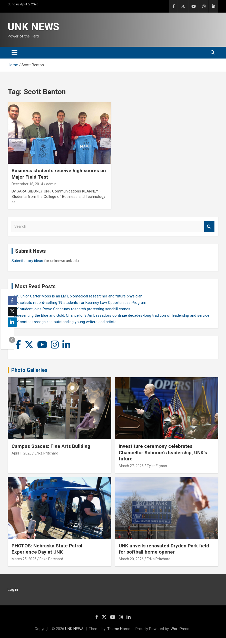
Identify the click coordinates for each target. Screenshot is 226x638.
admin (51, 184)
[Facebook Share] (12, 300)
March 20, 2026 (131, 559)
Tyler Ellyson (157, 466)
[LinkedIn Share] (12, 322)
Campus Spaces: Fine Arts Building (51, 446)
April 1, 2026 (22, 453)
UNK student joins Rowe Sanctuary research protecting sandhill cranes (71, 309)
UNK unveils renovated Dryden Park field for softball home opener (164, 549)
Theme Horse (118, 628)
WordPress (180, 628)
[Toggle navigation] (14, 53)
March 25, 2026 (24, 559)
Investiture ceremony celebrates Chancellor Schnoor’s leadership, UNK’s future (163, 452)
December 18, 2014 (27, 184)
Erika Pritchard (46, 453)
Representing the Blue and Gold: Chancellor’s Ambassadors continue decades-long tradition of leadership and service (110, 315)
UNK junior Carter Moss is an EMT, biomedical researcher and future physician (77, 296)
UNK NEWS (33, 27)
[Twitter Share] (12, 311)
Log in (13, 589)
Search (209, 226)
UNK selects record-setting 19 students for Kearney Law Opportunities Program (79, 302)
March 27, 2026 (131, 466)
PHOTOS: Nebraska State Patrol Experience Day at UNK (47, 549)
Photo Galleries (29, 370)
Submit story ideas (27, 260)
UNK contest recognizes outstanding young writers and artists (64, 322)
